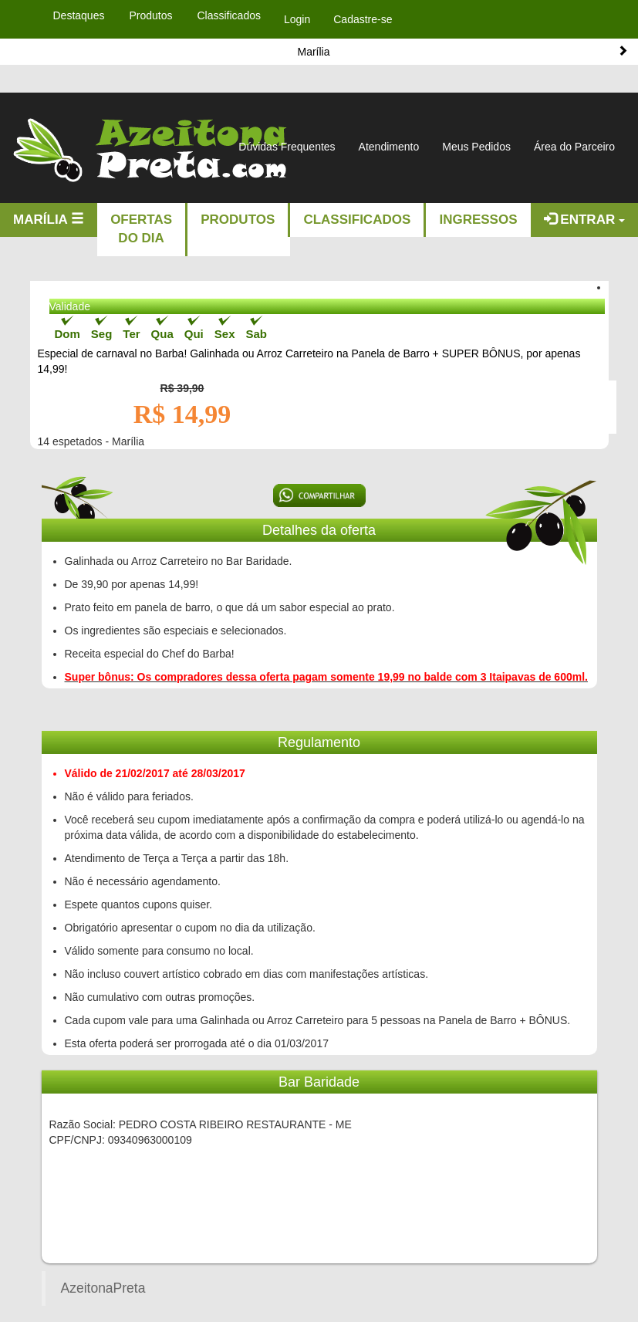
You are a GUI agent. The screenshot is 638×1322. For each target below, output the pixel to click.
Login (297, 19)
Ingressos (478, 219)
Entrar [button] (584, 219)
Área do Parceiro (574, 146)
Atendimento (389, 146)
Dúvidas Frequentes (286, 146)
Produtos (238, 219)
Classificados (356, 219)
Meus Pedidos (476, 146)
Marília (48, 219)
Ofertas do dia (141, 228)
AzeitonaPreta (103, 1288)
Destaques (79, 15)
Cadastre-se (362, 19)
